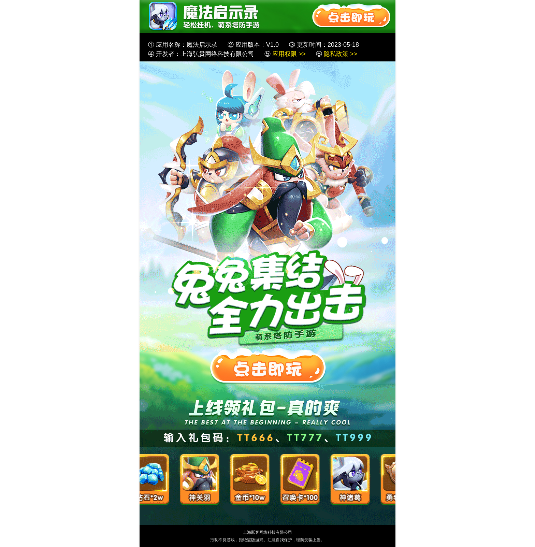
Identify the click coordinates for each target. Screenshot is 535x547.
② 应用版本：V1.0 (253, 44)
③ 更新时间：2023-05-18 (324, 44)
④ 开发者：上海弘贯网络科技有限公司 (201, 54)
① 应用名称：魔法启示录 (182, 44)
